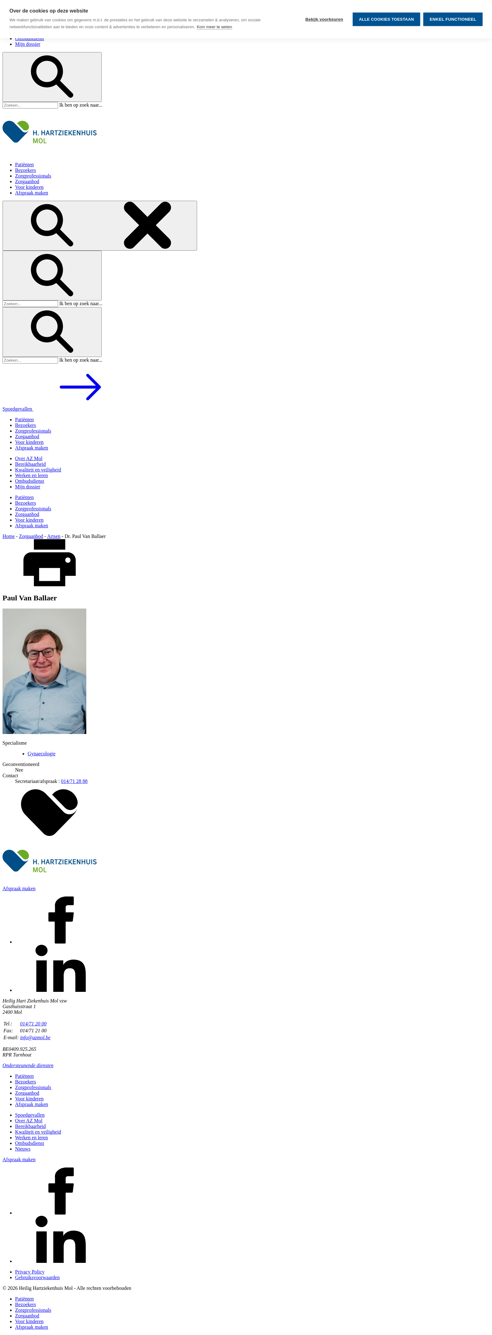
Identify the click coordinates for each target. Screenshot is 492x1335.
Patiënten (24, 164)
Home (9, 536)
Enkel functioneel (453, 19)
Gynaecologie (42, 753)
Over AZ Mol (28, 458)
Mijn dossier (27, 44)
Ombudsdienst (29, 38)
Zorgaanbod (27, 181)
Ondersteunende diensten (28, 1065)
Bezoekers (25, 170)
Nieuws (22, 1149)
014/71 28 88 (74, 781)
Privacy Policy (30, 1271)
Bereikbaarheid (30, 464)
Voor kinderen (29, 187)
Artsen (54, 536)
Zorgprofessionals (33, 175)
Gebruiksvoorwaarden (37, 1277)
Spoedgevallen (65, 409)
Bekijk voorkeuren (324, 19)
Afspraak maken (31, 192)
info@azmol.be (35, 1037)
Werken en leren (31, 475)
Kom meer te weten (214, 26)
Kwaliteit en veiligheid (38, 469)
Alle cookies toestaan (386, 19)
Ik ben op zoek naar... (80, 105)
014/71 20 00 (33, 1023)
